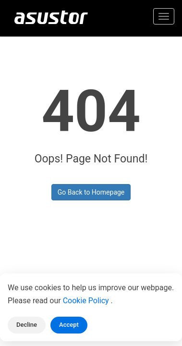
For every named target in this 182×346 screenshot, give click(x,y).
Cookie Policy (87, 300)
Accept (69, 324)
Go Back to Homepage (91, 192)
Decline (26, 324)
